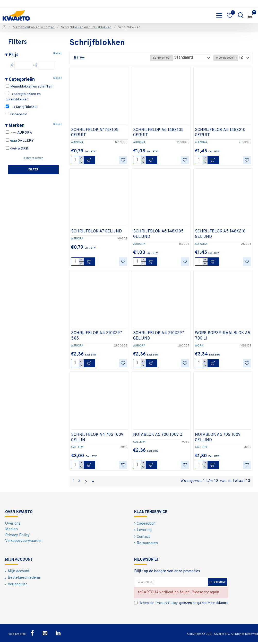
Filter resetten (33, 158)
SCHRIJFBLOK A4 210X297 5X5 (96, 336)
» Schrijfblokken (22, 107)
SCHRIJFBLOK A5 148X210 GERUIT (220, 132)
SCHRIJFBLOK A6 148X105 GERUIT (158, 132)
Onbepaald (16, 114)
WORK (17, 148)
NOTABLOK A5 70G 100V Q (157, 434)
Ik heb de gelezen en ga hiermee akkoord (181, 603)
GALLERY (20, 140)
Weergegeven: (225, 58)
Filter (33, 170)
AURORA (19, 132)
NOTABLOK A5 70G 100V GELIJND (217, 437)
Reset (57, 53)
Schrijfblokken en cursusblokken (86, 27)
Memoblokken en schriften (34, 27)
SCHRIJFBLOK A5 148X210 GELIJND (220, 234)
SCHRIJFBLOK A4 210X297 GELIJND (158, 336)
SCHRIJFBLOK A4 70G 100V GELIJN (97, 437)
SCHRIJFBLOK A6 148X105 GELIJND (158, 234)
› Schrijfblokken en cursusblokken (23, 97)
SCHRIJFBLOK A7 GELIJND (96, 231)
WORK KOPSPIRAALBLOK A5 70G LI (222, 336)
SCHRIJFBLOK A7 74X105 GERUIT (94, 132)
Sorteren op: (161, 58)
